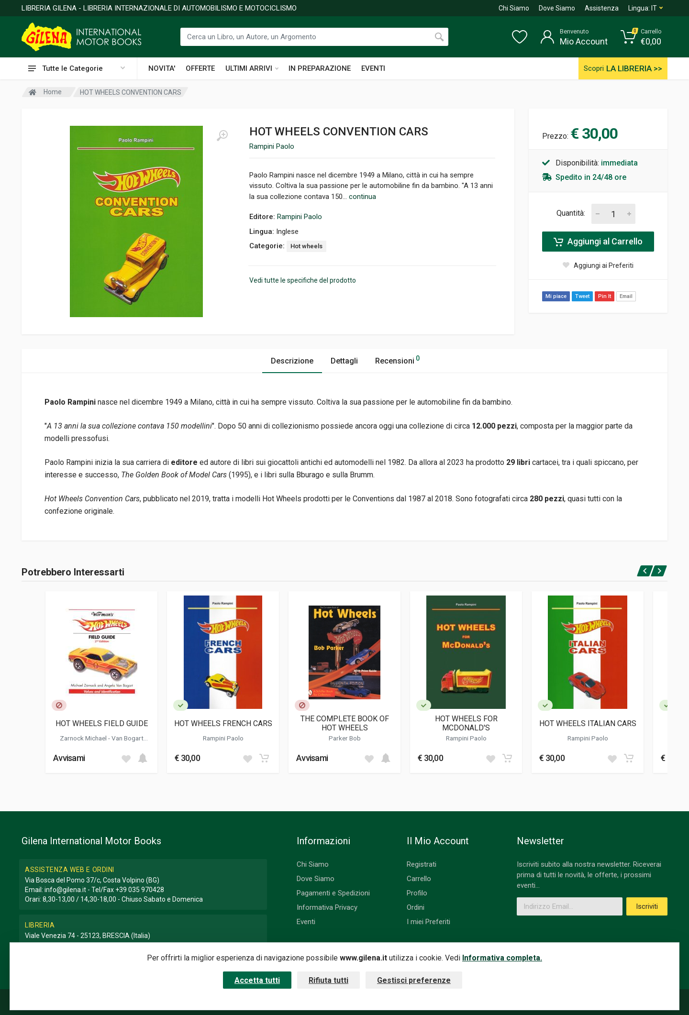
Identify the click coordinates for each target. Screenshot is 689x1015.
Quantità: (570, 213)
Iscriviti (647, 906)
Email (626, 296)
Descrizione (292, 360)
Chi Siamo (514, 8)
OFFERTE (200, 68)
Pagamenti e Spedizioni (333, 893)
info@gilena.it (65, 890)
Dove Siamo (557, 8)
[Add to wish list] (126, 758)
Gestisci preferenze (414, 980)
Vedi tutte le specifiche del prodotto (302, 280)
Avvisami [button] (69, 758)
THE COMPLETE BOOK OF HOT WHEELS (344, 723)
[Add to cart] (142, 758)
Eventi (306, 921)
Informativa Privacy (327, 907)
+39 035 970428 (139, 890)
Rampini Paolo (271, 146)
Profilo (417, 893)
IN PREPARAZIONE (320, 68)
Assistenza (602, 8)
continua (362, 196)
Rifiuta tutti (328, 980)
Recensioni (397, 359)
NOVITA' (161, 68)
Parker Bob (345, 738)
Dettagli (344, 360)
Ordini (415, 907)
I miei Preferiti (428, 921)
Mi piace (556, 296)
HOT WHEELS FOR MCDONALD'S (466, 723)
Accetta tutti (257, 980)
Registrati (421, 864)
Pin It (604, 296)
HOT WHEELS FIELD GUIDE (102, 723)
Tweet (582, 296)
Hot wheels (306, 246)
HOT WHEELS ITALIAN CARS (587, 723)
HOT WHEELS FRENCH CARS (223, 723)
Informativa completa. (502, 957)
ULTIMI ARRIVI (251, 68)
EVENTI (373, 68)
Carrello (419, 878)
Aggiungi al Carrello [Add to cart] (598, 241)
